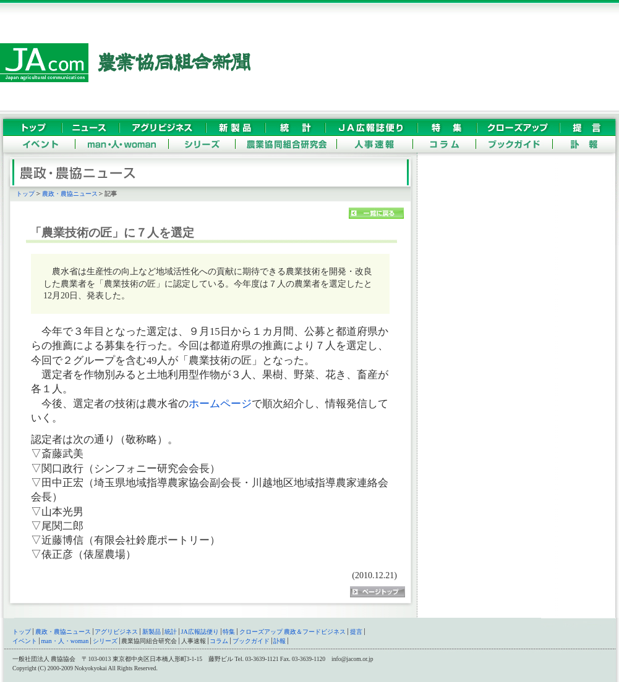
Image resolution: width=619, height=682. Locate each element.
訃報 (279, 641)
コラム (219, 641)
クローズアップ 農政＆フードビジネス (292, 631)
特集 (229, 631)
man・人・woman (65, 641)
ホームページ (220, 404)
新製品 (151, 631)
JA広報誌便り (200, 631)
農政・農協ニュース (70, 193)
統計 (170, 631)
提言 (356, 631)
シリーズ (105, 641)
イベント (24, 641)
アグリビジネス (116, 631)
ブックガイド (251, 641)
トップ (25, 193)
